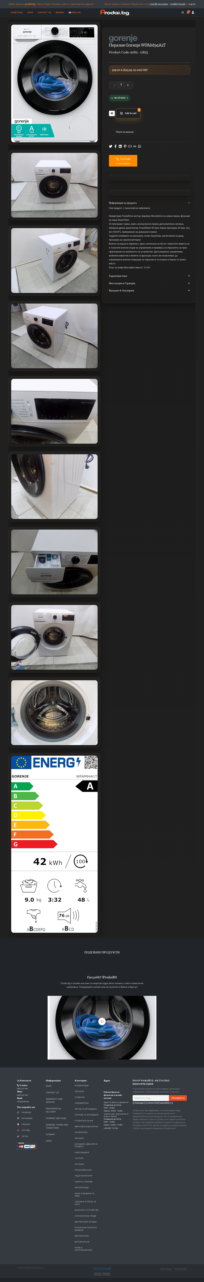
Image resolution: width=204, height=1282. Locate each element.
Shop (49, 1086)
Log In (192, 4)
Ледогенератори (83, 1176)
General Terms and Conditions (57, 1126)
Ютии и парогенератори (83, 1249)
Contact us (52, 1092)
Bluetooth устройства (87, 1210)
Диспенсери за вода (86, 1222)
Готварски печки (84, 1121)
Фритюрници (82, 1188)
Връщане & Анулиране (149, 291)
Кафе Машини (82, 1153)
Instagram (24, 1118)
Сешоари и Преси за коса (85, 1203)
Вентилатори (82, 1236)
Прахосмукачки (83, 1170)
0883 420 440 (22, 1089)
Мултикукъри (82, 1242)
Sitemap (50, 1134)
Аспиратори (81, 1132)
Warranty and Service (54, 1100)
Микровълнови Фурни (86, 1127)
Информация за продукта (149, 203)
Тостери (79, 1158)
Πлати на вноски (124, 132)
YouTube (23, 1130)
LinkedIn (23, 1124)
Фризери (79, 1138)
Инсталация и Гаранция (149, 283)
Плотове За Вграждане (87, 1115)
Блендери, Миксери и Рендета (86, 1145)
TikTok (22, 1136)
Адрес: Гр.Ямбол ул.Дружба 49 (116, 1102)
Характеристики (149, 276)
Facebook (24, 1112)
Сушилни (80, 1097)
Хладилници (82, 1086)
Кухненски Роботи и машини (86, 1229)
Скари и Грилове (84, 1182)
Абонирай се (178, 1098)
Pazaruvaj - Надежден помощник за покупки (102, 1274)
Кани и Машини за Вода (84, 1195)
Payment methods (56, 1118)
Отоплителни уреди (85, 1216)
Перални (79, 1092)
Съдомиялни (82, 1103)
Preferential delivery (53, 1110)
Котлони (79, 1164)
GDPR (49, 1141)
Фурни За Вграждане (86, 1109)
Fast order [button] (123, 159)
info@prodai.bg (23, 1102)
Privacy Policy (180, 1269)
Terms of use (165, 1269)
